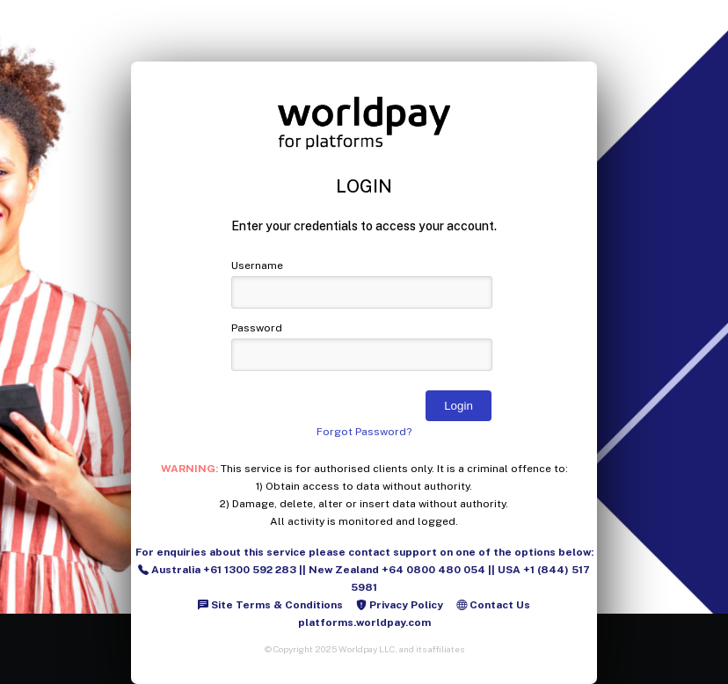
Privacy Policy (399, 605)
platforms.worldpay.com (364, 622)
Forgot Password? (364, 432)
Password (256, 328)
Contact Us (493, 605)
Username (257, 265)
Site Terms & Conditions (270, 605)
